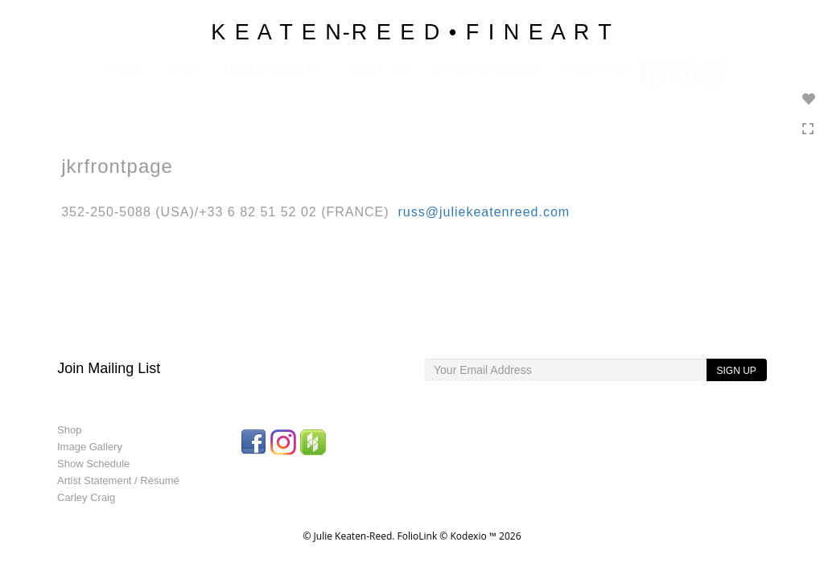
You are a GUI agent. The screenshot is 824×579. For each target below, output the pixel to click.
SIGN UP (736, 370)
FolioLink (418, 536)
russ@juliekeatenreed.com (484, 212)
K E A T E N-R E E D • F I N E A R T (412, 32)
